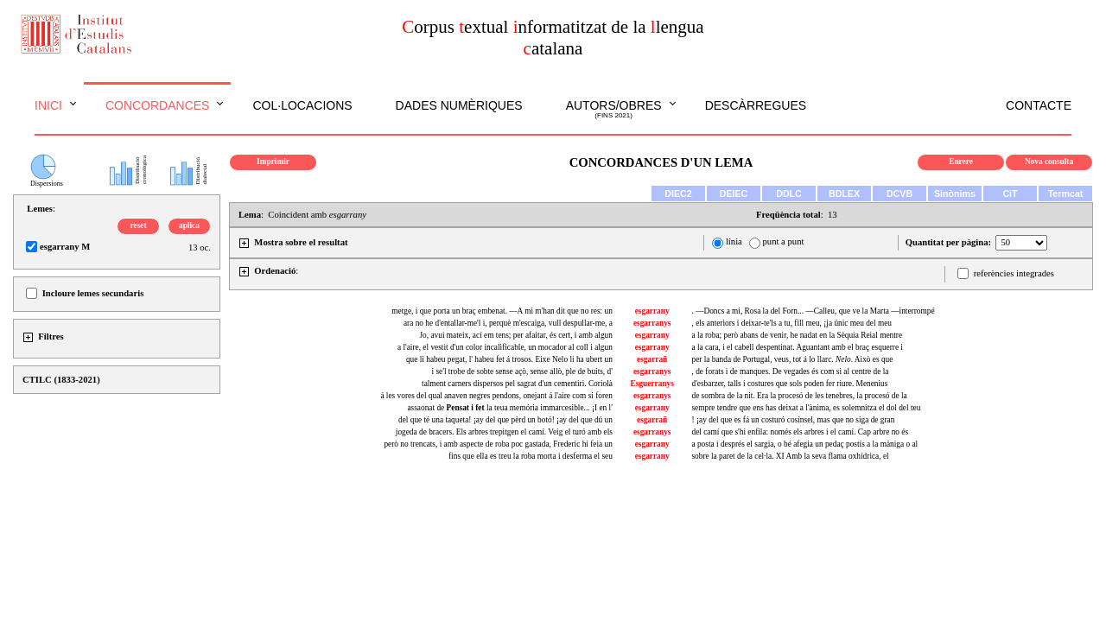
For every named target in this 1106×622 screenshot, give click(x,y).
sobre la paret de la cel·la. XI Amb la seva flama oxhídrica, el (789, 456)
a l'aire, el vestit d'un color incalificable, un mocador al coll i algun (505, 347)
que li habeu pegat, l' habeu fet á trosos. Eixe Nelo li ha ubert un (509, 359)
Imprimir (273, 161)
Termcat (1066, 193)
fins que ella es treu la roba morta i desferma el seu (530, 456)
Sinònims (955, 193)
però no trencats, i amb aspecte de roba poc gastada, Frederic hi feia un (498, 444)
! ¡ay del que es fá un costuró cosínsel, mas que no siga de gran (792, 420)
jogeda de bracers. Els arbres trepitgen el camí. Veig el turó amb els (504, 432)
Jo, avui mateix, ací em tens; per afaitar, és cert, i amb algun (515, 335)
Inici (48, 105)
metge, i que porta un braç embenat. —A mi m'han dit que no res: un (502, 311)
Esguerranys (652, 383)
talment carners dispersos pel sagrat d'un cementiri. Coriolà (517, 383)
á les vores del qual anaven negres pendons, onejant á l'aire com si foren (496, 395)
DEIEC (734, 193)
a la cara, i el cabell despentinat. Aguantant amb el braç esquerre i (797, 347)
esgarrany (652, 311)
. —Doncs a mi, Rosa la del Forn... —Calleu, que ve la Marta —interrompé (812, 311)
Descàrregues (755, 105)
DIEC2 (677, 193)
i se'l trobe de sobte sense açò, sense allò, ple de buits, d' (522, 371)
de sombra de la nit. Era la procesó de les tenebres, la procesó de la (798, 395)
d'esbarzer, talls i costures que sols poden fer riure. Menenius (789, 383)
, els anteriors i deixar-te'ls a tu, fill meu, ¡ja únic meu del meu (791, 323)
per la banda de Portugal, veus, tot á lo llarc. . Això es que (792, 359)
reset (138, 225)
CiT (1009, 193)
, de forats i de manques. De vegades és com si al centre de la (789, 371)
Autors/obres (614, 109)
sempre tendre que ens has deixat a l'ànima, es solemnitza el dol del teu (805, 407)
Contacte (1038, 105)
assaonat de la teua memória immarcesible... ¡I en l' (509, 407)
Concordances (157, 105)
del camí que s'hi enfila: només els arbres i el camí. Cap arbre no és (799, 432)
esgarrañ (652, 359)
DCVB (899, 193)
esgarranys (652, 323)
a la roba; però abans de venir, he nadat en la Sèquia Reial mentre (796, 335)
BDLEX (844, 193)
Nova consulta (1049, 161)
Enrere (961, 161)
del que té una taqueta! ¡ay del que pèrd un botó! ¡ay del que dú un (505, 420)
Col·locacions (302, 105)
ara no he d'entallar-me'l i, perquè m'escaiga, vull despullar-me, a (508, 323)
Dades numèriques (459, 105)
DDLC (789, 193)
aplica (189, 225)
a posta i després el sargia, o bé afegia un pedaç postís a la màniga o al (804, 444)
